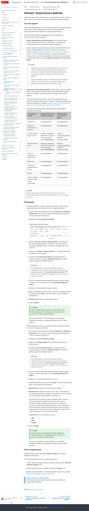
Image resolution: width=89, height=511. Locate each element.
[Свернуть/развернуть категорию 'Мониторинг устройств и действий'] (20, 38)
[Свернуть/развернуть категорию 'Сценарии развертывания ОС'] (20, 142)
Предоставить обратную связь (33, 489)
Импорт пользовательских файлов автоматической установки (10, 103)
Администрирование (7, 34)
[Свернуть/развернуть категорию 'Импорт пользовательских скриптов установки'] (20, 113)
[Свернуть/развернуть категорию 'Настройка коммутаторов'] (20, 48)
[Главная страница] (25, 7)
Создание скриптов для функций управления (10, 154)
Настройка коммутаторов (8, 48)
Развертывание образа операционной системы (9, 135)
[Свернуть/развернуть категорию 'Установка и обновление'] (20, 26)
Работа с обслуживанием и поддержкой (8, 148)
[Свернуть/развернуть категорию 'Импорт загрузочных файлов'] (20, 89)
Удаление (4, 28)
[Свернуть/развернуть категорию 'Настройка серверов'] (20, 46)
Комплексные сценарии (8, 145)
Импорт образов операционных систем (11, 78)
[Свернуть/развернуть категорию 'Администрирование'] (20, 35)
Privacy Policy (52, 507)
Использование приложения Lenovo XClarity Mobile (10, 22)
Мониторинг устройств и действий (8, 38)
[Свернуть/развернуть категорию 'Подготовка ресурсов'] (20, 43)
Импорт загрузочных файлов (9, 89)
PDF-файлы (4, 14)
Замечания (4, 159)
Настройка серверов (7, 45)
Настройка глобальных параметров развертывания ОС (12, 124)
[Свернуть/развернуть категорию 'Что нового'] (20, 17)
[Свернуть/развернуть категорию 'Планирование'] (20, 20)
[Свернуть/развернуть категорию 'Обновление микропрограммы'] (20, 50)
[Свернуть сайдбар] (11, 502)
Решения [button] (43, 2)
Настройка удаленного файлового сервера (11, 75)
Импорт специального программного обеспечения (11, 117)
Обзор (3, 12)
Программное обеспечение (31, 2)
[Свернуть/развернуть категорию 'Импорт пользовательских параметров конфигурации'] (20, 99)
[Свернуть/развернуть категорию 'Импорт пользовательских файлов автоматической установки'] (20, 103)
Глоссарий (4, 157)
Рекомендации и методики (8, 32)
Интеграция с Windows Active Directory (10, 138)
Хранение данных (17, 2)
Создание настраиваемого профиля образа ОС (10, 120)
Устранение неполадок (7, 151)
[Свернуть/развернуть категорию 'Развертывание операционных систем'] (20, 57)
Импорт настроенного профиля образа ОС (12, 86)
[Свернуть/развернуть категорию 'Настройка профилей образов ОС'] (20, 82)
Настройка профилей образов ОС (8, 82)
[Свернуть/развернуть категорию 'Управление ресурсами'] (20, 41)
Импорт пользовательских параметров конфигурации (11, 99)
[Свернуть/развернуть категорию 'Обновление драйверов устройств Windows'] (20, 53)
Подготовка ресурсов (7, 43)
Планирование (5, 19)
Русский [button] (65, 2)
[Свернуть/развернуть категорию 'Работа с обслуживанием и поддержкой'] (20, 148)
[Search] (80, 2)
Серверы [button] (5, 2)
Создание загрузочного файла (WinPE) (12, 93)
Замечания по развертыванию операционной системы (10, 61)
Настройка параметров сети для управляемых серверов (11, 128)
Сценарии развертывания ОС (9, 142)
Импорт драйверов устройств (11, 96)
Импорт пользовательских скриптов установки (10, 113)
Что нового (4, 17)
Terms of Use (60, 507)
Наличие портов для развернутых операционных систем (11, 71)
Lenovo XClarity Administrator (9, 10)
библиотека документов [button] (52, 2)
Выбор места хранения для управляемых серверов (10, 131)
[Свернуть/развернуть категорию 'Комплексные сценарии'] (20, 145)
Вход (3, 30)
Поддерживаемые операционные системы (11, 64)
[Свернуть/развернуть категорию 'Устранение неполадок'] (20, 151)
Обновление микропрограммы (9, 50)
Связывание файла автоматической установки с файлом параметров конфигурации (11, 108)
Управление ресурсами (7, 40)
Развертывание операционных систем (10, 57)
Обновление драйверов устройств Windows (8, 53)
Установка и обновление (8, 25)
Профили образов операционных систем (11, 68)
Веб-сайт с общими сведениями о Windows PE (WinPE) (43, 105)
